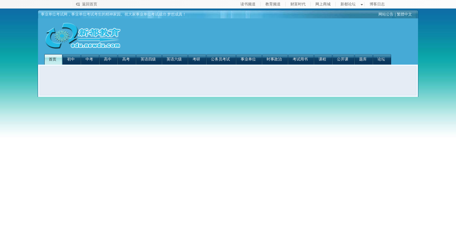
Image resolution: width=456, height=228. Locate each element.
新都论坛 (348, 4)
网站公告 (386, 14)
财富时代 (298, 4)
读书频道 (248, 4)
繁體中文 (404, 14)
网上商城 (323, 4)
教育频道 (273, 4)
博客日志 (377, 4)
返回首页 (89, 4)
